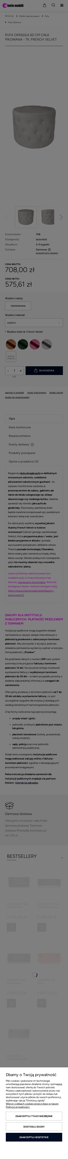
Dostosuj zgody (34, 1126)
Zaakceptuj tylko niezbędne (34, 1116)
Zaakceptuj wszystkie (34, 1137)
